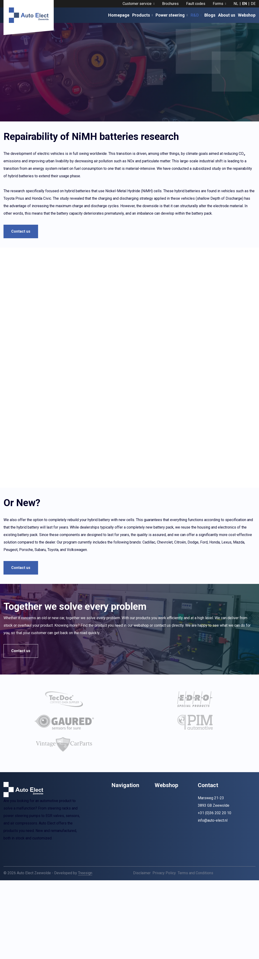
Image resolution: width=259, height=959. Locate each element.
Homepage (118, 15)
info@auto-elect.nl (212, 833)
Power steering (172, 15)
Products (142, 15)
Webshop (246, 15)
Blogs (209, 15)
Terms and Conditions (195, 886)
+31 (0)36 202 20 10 (214, 826)
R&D (196, 15)
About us (226, 15)
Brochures (170, 3)
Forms (219, 3)
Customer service (138, 3)
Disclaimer (142, 886)
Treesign (85, 886)
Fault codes (195, 3)
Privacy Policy (164, 886)
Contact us (20, 231)
